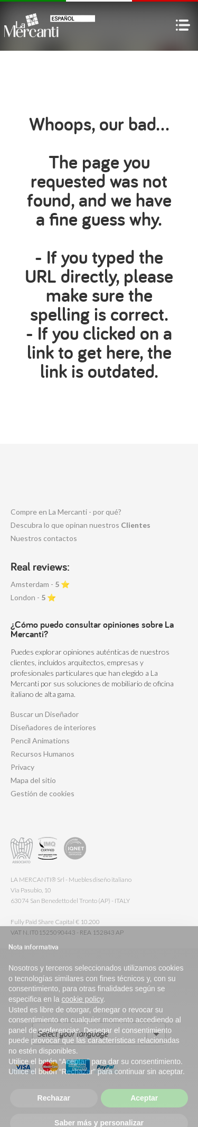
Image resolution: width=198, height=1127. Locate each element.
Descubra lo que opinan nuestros (80, 524)
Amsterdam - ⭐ (40, 584)
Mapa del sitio (33, 780)
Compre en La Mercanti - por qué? (66, 511)
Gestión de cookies (42, 793)
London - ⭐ (33, 597)
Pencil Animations (40, 740)
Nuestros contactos (44, 538)
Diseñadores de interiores (53, 727)
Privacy (22, 766)
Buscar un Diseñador (45, 714)
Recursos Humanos (42, 753)
